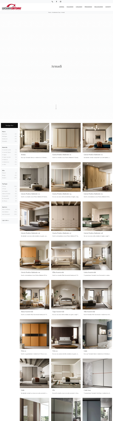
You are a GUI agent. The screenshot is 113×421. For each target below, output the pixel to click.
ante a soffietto (6, 209)
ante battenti (5, 212)
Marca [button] (3, 131)
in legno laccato (6, 157)
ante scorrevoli (6, 214)
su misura (4, 201)
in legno (4, 154)
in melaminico (5, 162)
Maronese (4, 134)
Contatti (108, 7)
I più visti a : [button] (5, 220)
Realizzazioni (99, 7)
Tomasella (4, 141)
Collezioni (70, 7)
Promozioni (88, 7)
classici (4, 173)
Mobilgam (4, 136)
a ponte (4, 189)
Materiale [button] (4, 147)
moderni (4, 178)
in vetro (4, 164)
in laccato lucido (6, 150)
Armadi (63, 12)
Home (49, 12)
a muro (4, 186)
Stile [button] (3, 170)
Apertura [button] (4, 207)
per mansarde (5, 198)
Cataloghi (79, 7)
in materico (5, 159)
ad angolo (5, 191)
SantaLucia (4, 139)
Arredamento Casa (56, 12)
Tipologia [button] (4, 184)
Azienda (61, 7)
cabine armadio (6, 193)
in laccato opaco (6, 152)
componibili (5, 196)
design (4, 175)
